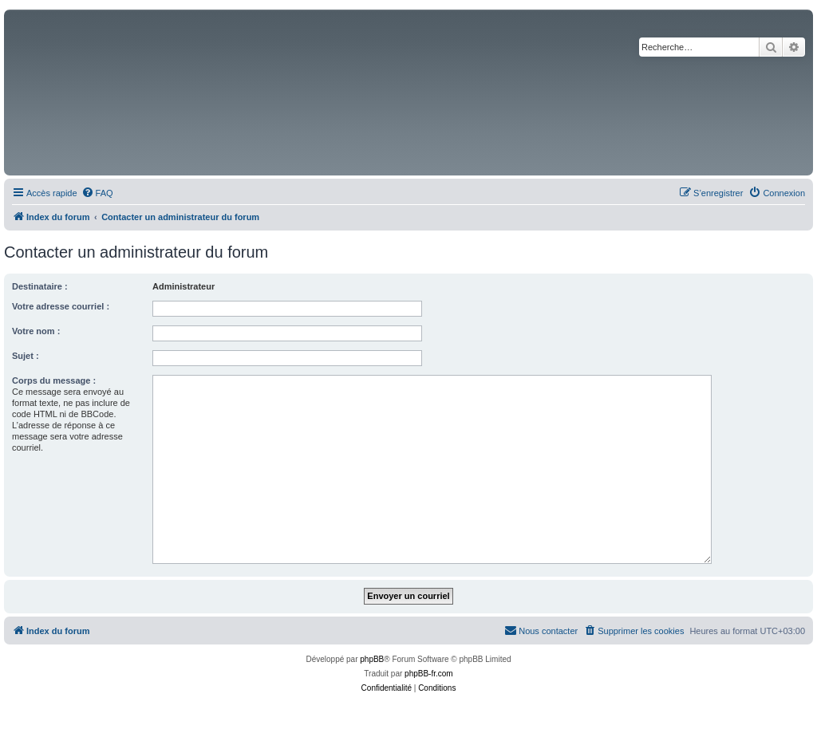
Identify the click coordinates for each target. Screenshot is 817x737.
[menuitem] (97, 193)
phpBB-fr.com (429, 673)
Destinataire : (40, 286)
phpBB (372, 659)
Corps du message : (54, 380)
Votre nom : (36, 331)
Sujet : (25, 356)
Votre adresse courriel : (60, 306)
